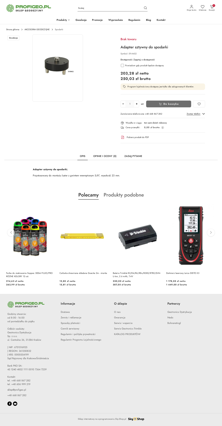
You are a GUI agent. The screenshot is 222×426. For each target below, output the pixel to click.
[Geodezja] (81, 20)
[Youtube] (15, 404)
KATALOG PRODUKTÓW (127, 334)
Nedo (170, 317)
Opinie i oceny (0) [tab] (104, 156)
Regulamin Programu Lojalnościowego (81, 339)
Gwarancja (119, 317)
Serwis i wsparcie (123, 323)
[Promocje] (97, 20)
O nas (117, 312)
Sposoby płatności (70, 323)
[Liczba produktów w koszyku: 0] (212, 8)
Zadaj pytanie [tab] (133, 156)
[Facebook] (9, 404)
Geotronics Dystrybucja (179, 312)
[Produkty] (63, 20)
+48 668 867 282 (16, 395)
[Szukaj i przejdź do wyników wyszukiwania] (145, 8)
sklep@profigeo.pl (16, 390)
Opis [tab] (82, 156)
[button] (57, 68)
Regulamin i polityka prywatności (78, 334)
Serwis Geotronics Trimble (128, 328)
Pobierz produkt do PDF (135, 137)
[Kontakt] (161, 20)
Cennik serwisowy (70, 328)
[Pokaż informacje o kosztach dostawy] (162, 127)
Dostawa (65, 312)
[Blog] (148, 20)
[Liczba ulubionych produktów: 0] (203, 8)
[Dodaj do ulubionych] (199, 104)
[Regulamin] (134, 20)
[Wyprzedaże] (115, 20)
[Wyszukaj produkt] (113, 8)
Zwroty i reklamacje (71, 317)
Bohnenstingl (174, 323)
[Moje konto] (192, 8)
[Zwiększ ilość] (136, 104)
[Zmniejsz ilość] (123, 104)
